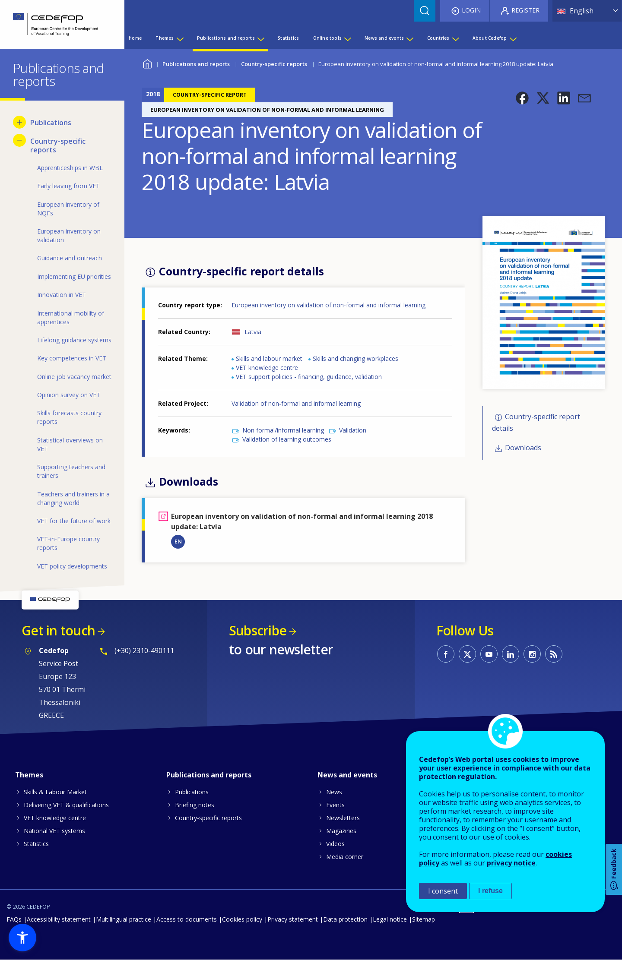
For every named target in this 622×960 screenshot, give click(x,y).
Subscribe (257, 630)
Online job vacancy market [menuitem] (74, 377)
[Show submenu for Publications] (19, 122)
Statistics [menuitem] (288, 38)
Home (147, 62)
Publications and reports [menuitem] (226, 38)
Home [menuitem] (135, 38)
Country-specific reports (274, 64)
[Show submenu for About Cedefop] (512, 38)
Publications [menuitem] (50, 122)
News (334, 792)
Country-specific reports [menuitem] (58, 145)
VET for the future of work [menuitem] (74, 521)
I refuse (490, 890)
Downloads (523, 448)
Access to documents (186, 919)
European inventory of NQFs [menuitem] (68, 208)
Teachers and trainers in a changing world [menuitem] (73, 498)
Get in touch (58, 630)
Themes (29, 775)
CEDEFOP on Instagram (532, 654)
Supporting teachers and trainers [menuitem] (71, 471)
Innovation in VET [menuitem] (61, 295)
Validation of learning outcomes (286, 439)
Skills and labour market (269, 358)
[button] (522, 98)
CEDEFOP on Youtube (489, 654)
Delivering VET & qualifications (66, 805)
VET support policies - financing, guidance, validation (309, 377)
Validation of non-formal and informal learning (296, 403)
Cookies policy (242, 919)
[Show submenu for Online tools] (347, 38)
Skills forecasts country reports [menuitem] (69, 417)
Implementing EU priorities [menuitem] (74, 276)
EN (178, 541)
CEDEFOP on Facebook (445, 654)
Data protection (345, 919)
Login (471, 10)
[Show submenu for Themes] (179, 38)
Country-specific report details (536, 422)
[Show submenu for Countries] (455, 38)
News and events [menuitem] (384, 38)
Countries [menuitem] (438, 38)
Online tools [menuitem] (327, 38)
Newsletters (343, 818)
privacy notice (511, 863)
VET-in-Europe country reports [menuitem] (68, 543)
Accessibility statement (59, 919)
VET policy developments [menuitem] (72, 566)
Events (335, 805)
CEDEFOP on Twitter (467, 654)
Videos (335, 844)
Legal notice (390, 919)
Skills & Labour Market (55, 792)
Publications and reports (196, 64)
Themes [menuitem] (165, 38)
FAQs (14, 919)
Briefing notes (194, 805)
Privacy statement (292, 919)
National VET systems (54, 831)
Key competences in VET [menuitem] (71, 358)
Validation (352, 430)
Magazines (341, 831)
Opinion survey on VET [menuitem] (68, 395)
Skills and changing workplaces (355, 358)
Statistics (36, 844)
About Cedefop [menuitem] (490, 38)
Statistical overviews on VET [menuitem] (70, 444)
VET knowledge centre (267, 367)
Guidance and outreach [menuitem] (69, 258)
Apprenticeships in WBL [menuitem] (70, 168)
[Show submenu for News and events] (409, 38)
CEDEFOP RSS (553, 654)
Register (525, 10)
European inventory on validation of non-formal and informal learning (328, 305)
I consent (443, 891)
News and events (347, 775)
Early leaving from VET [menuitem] (68, 186)
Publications (192, 792)
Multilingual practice (123, 919)
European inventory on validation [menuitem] (69, 235)
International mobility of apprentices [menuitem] (70, 317)
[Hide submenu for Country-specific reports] (19, 140)
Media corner (344, 857)
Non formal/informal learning (283, 430)
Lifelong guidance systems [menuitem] (74, 340)
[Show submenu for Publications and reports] (260, 38)
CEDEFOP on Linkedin (510, 654)
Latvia (252, 332)
